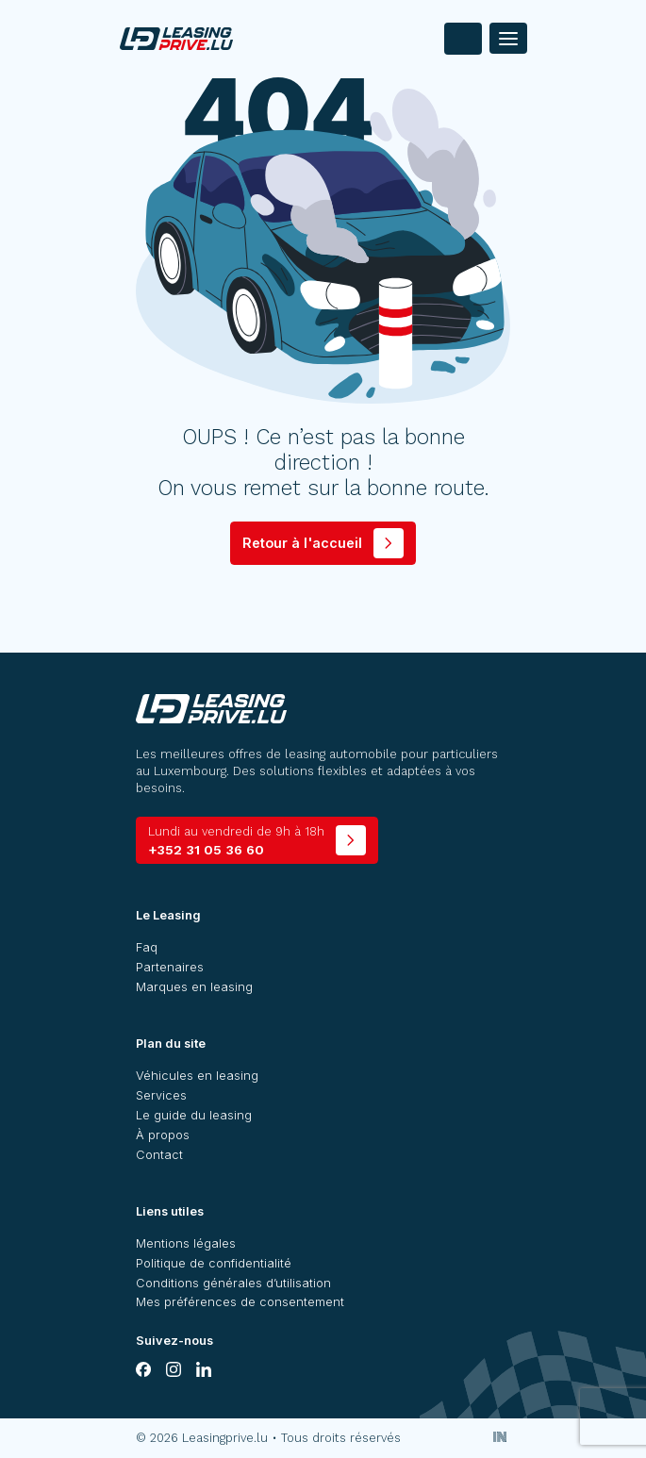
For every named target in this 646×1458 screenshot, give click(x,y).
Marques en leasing (194, 987)
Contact (159, 1155)
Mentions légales (186, 1243)
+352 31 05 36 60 (236, 840)
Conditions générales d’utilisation (233, 1283)
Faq (146, 947)
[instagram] (173, 1369)
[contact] (463, 39)
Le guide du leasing (194, 1115)
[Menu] (507, 38)
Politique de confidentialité (213, 1263)
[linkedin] (203, 1369)
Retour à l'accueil (302, 543)
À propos (163, 1135)
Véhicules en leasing (197, 1076)
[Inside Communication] (499, 1437)
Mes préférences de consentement (240, 1302)
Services (161, 1095)
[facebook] (143, 1369)
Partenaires (170, 967)
